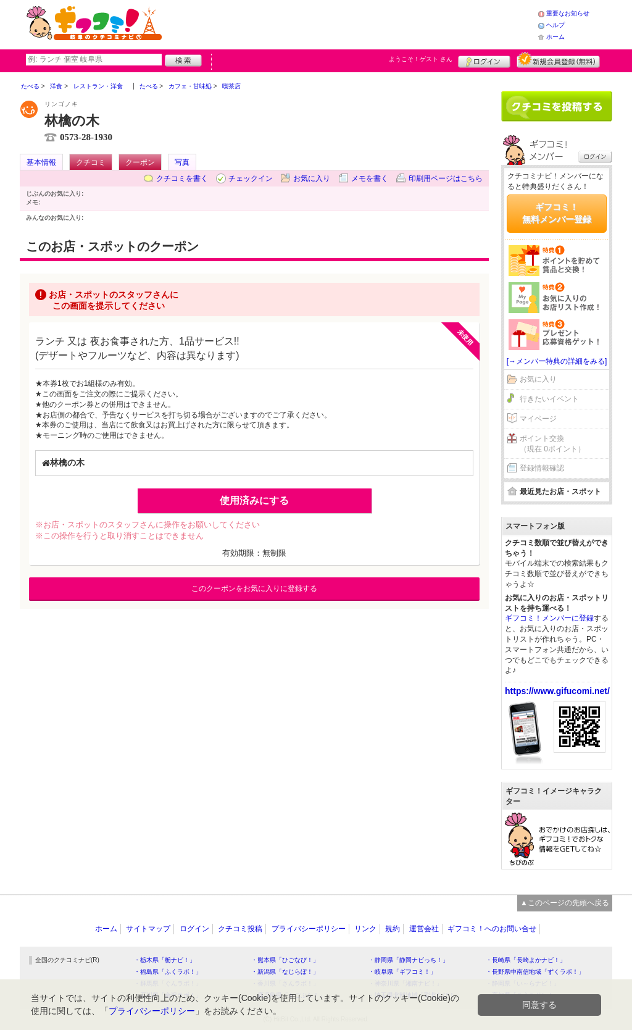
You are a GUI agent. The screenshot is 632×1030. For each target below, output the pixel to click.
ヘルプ (555, 25)
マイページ (538, 418)
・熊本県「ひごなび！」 (285, 960)
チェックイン (250, 178)
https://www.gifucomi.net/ (557, 691)
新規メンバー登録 (558, 60)
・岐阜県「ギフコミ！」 (402, 971)
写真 (182, 162)
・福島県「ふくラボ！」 (168, 971)
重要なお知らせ (567, 13)
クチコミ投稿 (240, 928)
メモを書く (369, 178)
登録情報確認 (542, 468)
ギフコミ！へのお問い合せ (491, 928)
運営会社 (424, 928)
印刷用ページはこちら (446, 178)
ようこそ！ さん (420, 59)
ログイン (484, 60)
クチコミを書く (182, 178)
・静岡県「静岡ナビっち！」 (408, 960)
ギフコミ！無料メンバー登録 (556, 213)
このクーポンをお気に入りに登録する (254, 588)
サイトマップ (148, 928)
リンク (365, 928)
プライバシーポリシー (309, 928)
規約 (392, 928)
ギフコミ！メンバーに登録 (549, 618)
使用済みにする (254, 500)
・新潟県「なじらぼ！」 (285, 971)
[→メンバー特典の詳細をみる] (557, 361)
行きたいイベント (549, 399)
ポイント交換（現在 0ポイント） (552, 443)
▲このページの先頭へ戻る (564, 902)
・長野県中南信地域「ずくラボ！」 (535, 971)
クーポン (140, 162)
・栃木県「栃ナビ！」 (165, 960)
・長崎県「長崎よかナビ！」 (526, 960)
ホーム (555, 36)
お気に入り (311, 178)
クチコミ (91, 162)
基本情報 (41, 162)
